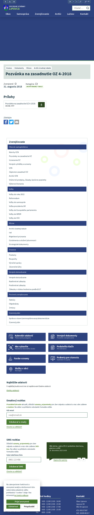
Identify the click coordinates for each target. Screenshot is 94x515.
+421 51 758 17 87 (83, 473)
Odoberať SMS (16, 423)
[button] (79, 416)
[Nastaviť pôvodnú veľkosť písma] (76, 1)
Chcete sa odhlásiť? (14, 383)
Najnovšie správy (60, 416)
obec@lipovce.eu (83, 476)
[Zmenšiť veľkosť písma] (73, 1)
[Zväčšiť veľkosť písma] (80, 1)
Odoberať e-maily (17, 378)
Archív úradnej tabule (34, 43)
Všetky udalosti (12, 347)
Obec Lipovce (22, 491)
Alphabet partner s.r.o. (33, 489)
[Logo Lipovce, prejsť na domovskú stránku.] (14, 8)
